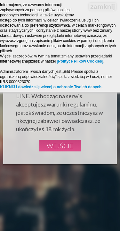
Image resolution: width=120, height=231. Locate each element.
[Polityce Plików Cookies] (80, 61)
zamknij (102, 6)
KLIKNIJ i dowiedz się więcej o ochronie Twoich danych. (51, 87)
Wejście (60, 146)
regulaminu (82, 104)
